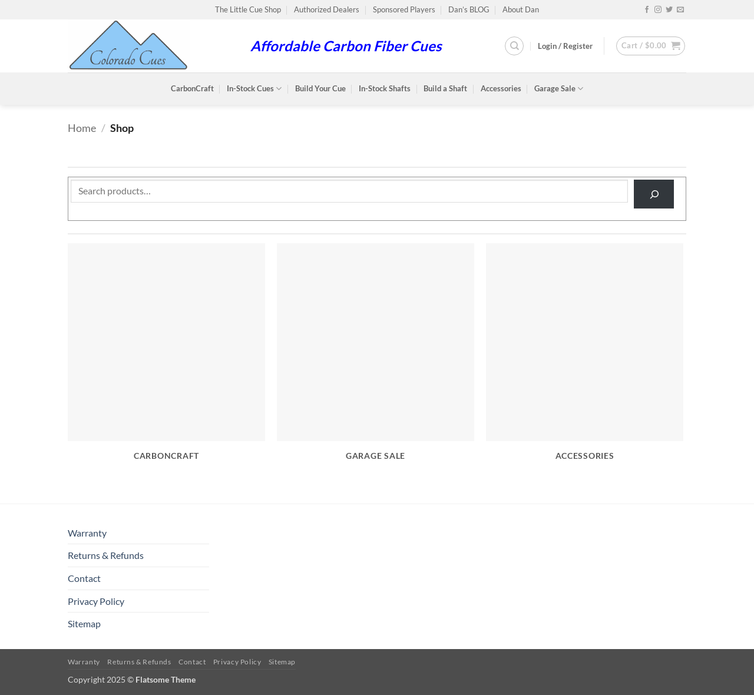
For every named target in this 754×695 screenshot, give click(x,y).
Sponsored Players (404, 9)
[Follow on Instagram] (658, 10)
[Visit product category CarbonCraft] (166, 358)
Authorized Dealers (326, 9)
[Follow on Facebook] (646, 10)
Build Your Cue (320, 88)
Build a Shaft (445, 88)
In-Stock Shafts (385, 88)
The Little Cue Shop (248, 9)
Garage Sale (558, 88)
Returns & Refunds (106, 555)
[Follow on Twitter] (669, 10)
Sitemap (84, 623)
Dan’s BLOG (469, 9)
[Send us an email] (680, 10)
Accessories (501, 88)
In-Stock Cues (254, 88)
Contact (84, 578)
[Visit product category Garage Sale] (375, 358)
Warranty (87, 532)
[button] (565, 46)
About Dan (520, 9)
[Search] (514, 46)
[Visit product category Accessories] (584, 358)
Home (82, 127)
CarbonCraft (192, 88)
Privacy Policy (96, 601)
